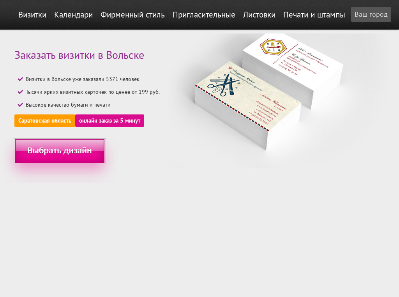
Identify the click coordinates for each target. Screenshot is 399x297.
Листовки (259, 14)
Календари (73, 14)
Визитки (32, 14)
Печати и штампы (314, 14)
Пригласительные (204, 14)
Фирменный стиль (133, 14)
